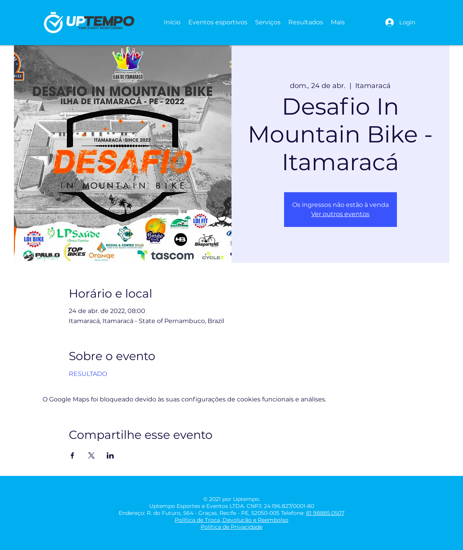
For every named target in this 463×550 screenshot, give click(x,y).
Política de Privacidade (231, 526)
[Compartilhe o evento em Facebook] (72, 455)
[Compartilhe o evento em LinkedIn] (110, 455)
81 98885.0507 (325, 512)
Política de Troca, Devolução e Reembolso (231, 519)
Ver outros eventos (340, 214)
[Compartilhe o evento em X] (91, 455)
